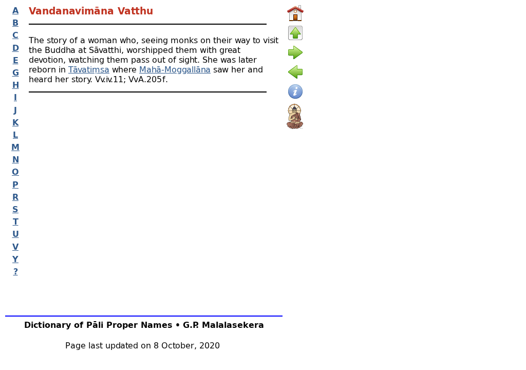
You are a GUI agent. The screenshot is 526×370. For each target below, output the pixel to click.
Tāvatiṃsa (88, 69)
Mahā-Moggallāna (175, 69)
